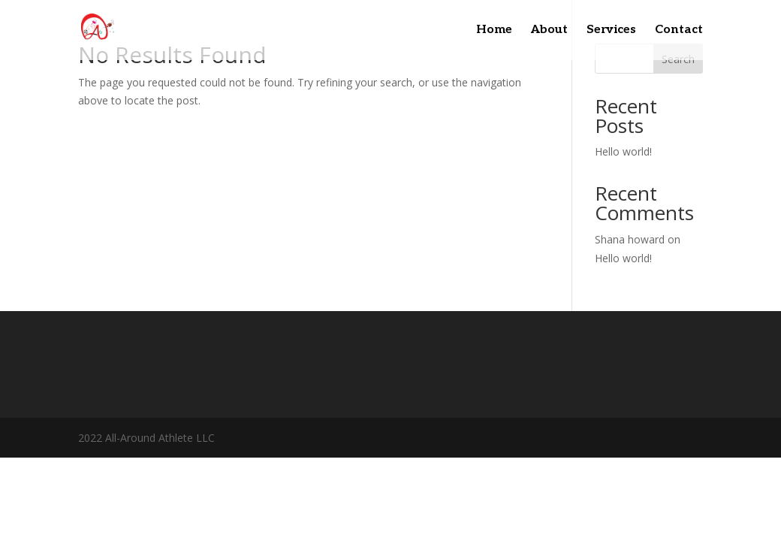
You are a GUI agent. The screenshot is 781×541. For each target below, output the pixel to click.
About (549, 31)
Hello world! (623, 151)
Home (494, 31)
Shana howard (630, 239)
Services (611, 31)
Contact (679, 31)
